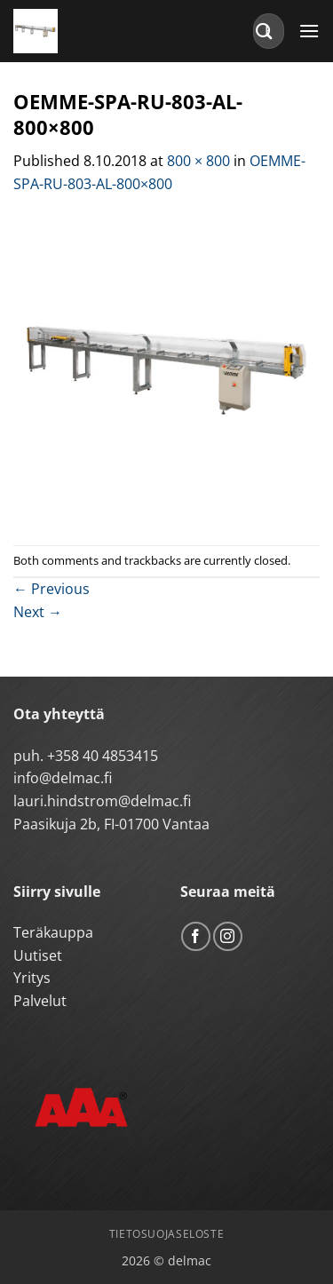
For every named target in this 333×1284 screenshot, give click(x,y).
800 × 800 (198, 160)
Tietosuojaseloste (166, 1233)
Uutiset (37, 955)
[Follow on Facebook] (195, 936)
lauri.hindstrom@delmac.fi (102, 801)
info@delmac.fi (62, 778)
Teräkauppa (53, 932)
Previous (51, 588)
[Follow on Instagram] (227, 936)
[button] (309, 30)
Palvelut (40, 1001)
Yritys (32, 977)
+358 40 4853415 (102, 755)
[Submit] (264, 30)
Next (37, 612)
